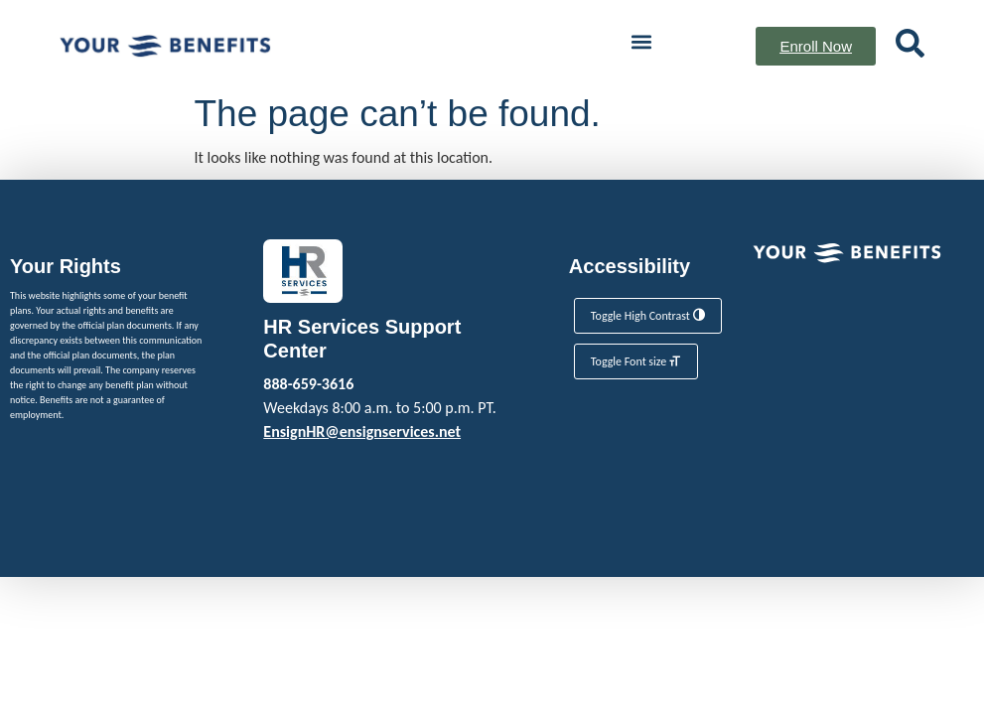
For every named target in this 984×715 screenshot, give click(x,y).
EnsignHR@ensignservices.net (362, 431)
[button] (641, 41)
